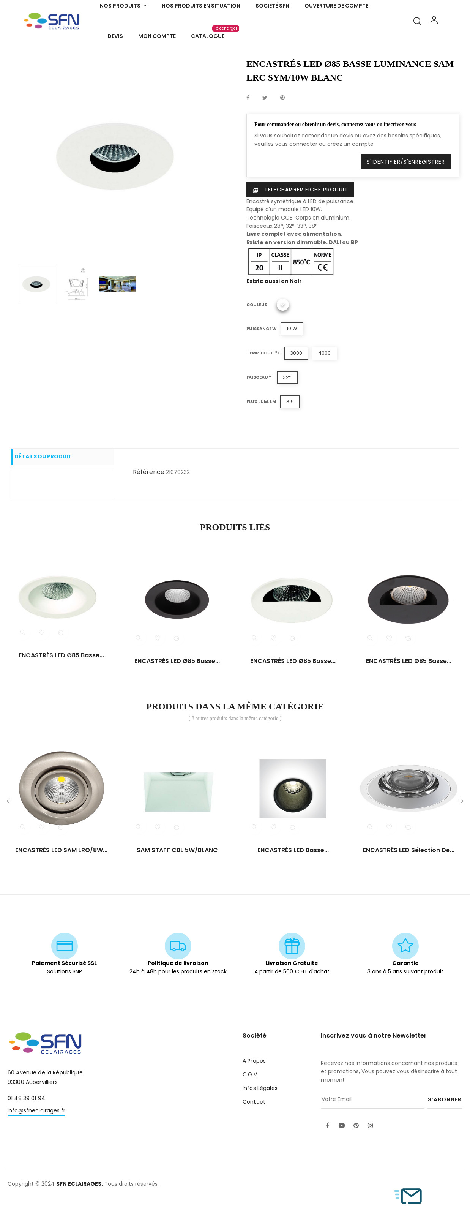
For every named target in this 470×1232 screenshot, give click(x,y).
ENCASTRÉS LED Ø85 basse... (61, 686)
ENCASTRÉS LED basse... (293, 881)
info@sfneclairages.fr (36, 1141)
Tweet (264, 128)
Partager (247, 128)
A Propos (254, 1091)
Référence (148, 502)
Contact (254, 1132)
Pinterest (282, 128)
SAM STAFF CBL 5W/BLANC (177, 881)
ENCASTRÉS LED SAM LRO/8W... (61, 881)
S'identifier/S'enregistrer (406, 192)
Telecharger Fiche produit (300, 220)
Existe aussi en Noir (274, 311)
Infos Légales (260, 1118)
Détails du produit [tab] (51, 487)
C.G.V (250, 1105)
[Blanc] (283, 335)
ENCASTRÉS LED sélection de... (408, 881)
